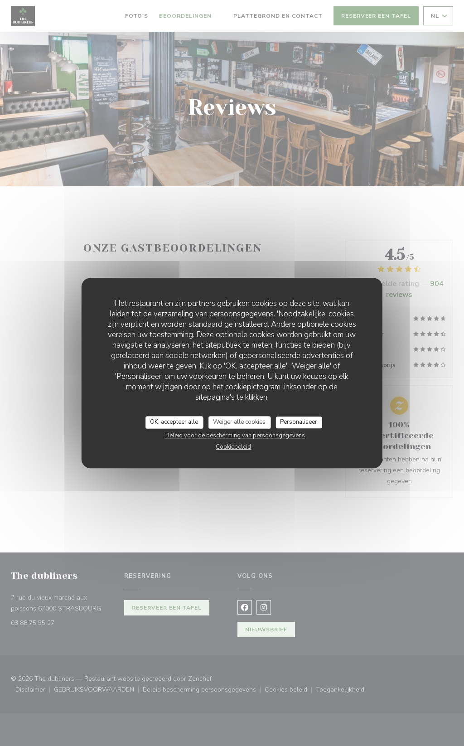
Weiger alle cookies (239, 422)
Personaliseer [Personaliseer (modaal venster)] (298, 422)
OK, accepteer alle (174, 422)
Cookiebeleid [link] (233, 447)
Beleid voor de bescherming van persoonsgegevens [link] (235, 435)
